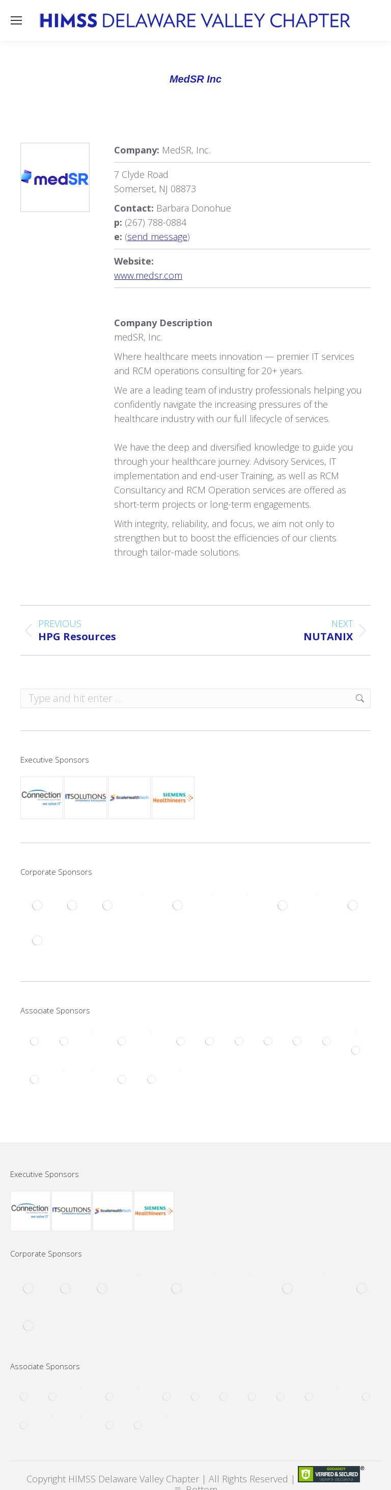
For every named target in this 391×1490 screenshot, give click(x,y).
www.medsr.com (148, 275)
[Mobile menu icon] (16, 20)
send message (157, 236)
